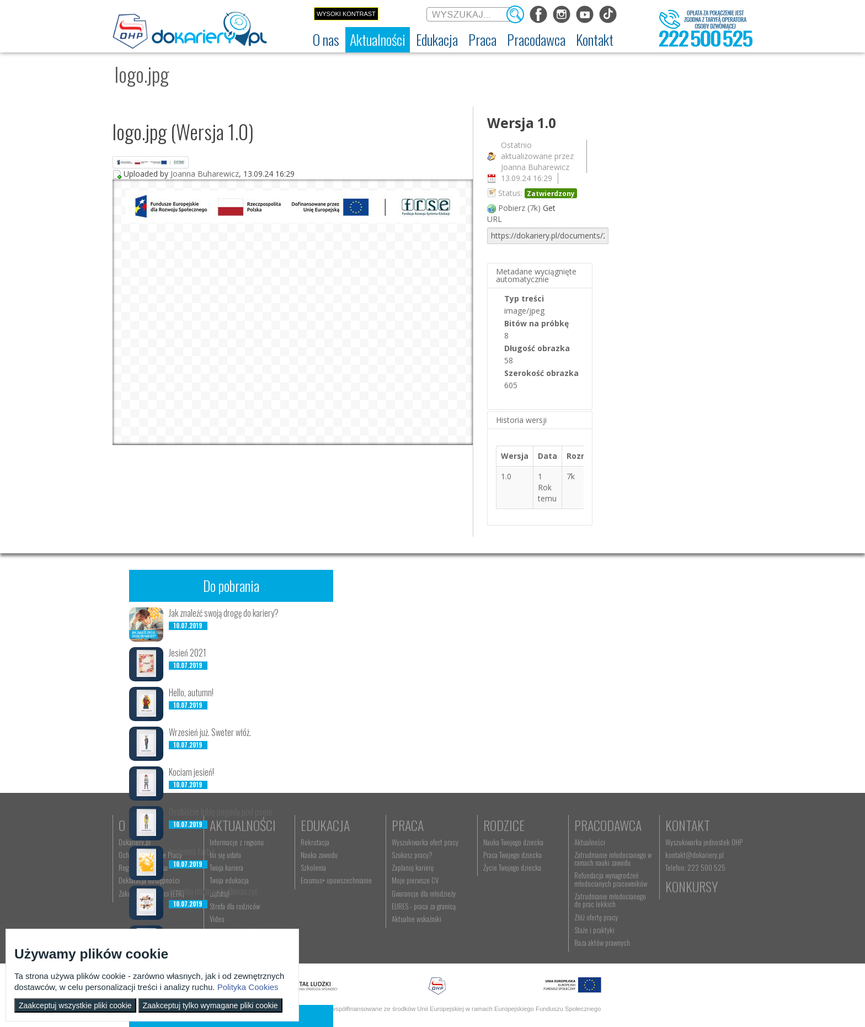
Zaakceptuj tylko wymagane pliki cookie (210, 1005)
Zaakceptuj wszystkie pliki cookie (75, 1005)
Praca (408, 825)
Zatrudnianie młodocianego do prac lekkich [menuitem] (610, 900)
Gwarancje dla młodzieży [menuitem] (424, 893)
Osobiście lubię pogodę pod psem (221, 811)
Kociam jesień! (191, 772)
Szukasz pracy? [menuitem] (412, 854)
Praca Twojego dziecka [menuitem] (512, 854)
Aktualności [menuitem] (589, 842)
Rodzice (504, 825)
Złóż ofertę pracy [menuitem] (596, 917)
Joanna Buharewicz (204, 173)
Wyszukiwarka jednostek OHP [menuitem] (704, 842)
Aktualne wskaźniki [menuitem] (416, 918)
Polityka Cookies (248, 987)
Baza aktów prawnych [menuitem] (602, 942)
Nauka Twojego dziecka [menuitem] (513, 842)
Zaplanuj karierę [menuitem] (413, 867)
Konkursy (691, 886)
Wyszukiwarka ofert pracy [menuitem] (425, 842)
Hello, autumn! (191, 692)
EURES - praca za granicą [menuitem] (424, 906)
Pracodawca (608, 825)
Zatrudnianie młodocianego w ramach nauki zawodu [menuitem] (613, 858)
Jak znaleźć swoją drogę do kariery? (224, 613)
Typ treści (524, 298)
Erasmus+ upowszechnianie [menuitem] (336, 880)
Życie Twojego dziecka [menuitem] (512, 867)
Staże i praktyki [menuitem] (594, 929)
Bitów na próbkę (536, 323)
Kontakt (687, 825)
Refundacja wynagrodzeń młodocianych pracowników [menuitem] (610, 879)
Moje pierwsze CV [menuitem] (415, 880)
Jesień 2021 (187, 652)
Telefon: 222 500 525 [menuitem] (695, 867)
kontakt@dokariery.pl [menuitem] (694, 854)
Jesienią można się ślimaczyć (213, 891)
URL (494, 219)
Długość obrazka (537, 348)
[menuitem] (326, 39)
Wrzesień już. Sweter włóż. (210, 732)
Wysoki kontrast (346, 13)
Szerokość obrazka (541, 373)
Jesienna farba (192, 851)
